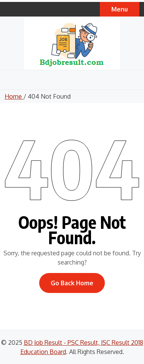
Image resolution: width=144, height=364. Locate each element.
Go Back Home (72, 283)
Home (14, 96)
